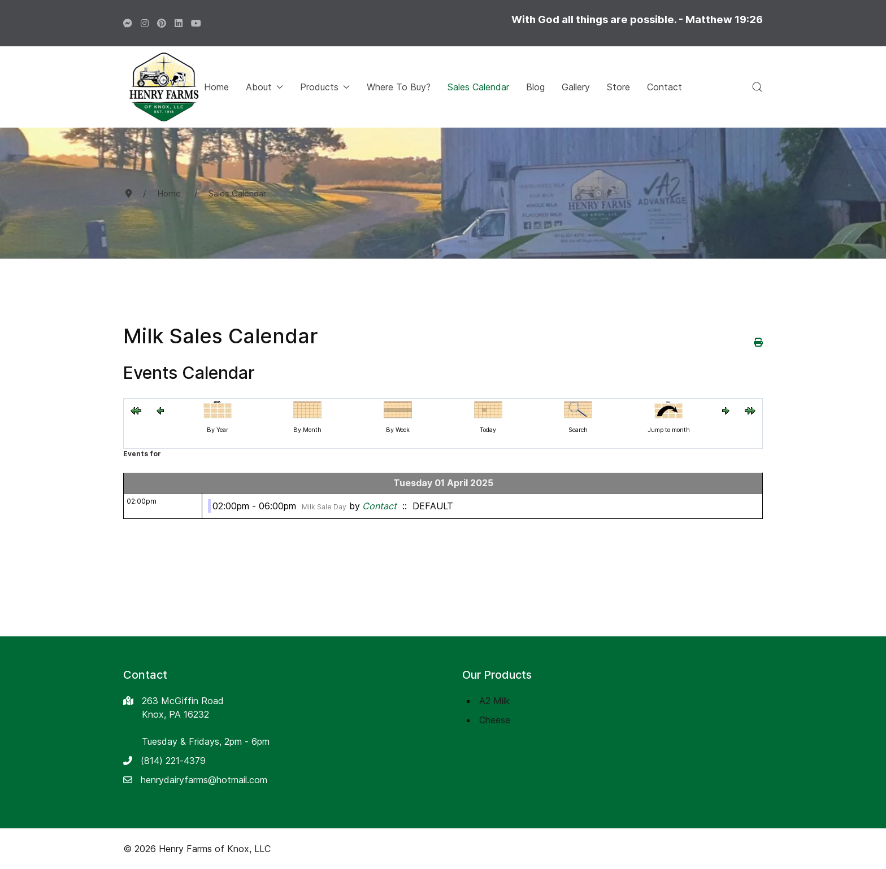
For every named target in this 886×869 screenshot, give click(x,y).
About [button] (264, 87)
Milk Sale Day (324, 507)
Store (618, 87)
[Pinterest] (161, 23)
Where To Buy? (399, 87)
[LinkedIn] (179, 23)
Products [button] (325, 87)
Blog (535, 87)
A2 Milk (494, 700)
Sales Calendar (478, 87)
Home (216, 87)
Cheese (494, 720)
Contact (664, 87)
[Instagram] (145, 23)
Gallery (576, 87)
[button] (757, 87)
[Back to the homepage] (164, 87)
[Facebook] (127, 23)
